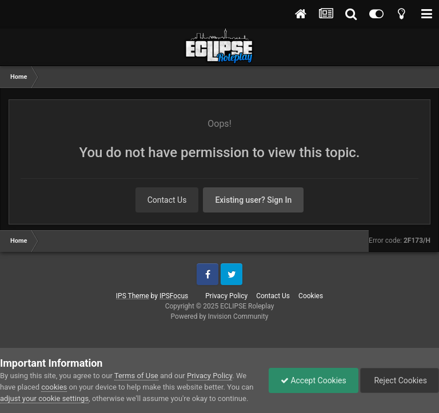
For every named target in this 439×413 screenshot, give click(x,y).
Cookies (310, 296)
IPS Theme (132, 296)
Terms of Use (136, 375)
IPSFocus (173, 296)
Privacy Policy (226, 296)
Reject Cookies (399, 380)
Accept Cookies (313, 380)
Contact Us (167, 200)
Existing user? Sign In (253, 200)
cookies (54, 387)
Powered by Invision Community (220, 316)
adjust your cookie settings (44, 398)
